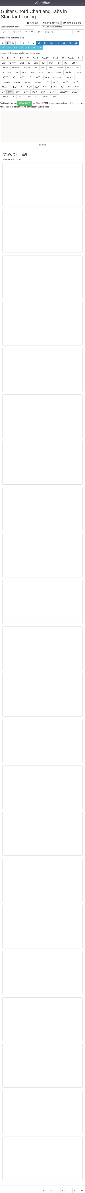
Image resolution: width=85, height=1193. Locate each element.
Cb (39, 43)
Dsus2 (35, 58)
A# (34, 48)
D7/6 (47, 77)
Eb (51, 43)
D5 (63, 58)
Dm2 (22, 63)
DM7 (32, 72)
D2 (79, 58)
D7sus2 (27, 82)
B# (40, 48)
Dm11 (64, 92)
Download (24, 103)
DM (51, 63)
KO (75, 1190)
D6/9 (43, 63)
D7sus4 (17, 82)
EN (38, 1190)
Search (29, 32)
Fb (57, 43)
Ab (70, 43)
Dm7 (41, 72)
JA (82, 1190)
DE (44, 1190)
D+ (15, 58)
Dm (8, 58)
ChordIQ (39, 103)
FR (51, 1190)
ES (57, 1190)
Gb (63, 43)
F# (21, 48)
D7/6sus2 (57, 77)
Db (45, 43)
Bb (76, 43)
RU (63, 1190)
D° (28, 58)
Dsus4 (55, 58)
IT (69, 1190)
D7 (59, 63)
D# (9, 48)
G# (27, 48)
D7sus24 (37, 82)
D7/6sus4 (69, 77)
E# (15, 48)
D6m (36, 63)
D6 (29, 63)
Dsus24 (71, 58)
